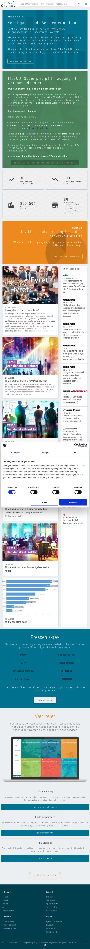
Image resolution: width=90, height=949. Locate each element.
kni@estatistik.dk (38, 128)
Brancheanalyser (9, 928)
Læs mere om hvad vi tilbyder (67, 257)
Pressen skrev (45, 700)
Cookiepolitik (51, 928)
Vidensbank (51, 900)
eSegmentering (21, 94)
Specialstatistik (52, 904)
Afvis (44, 502)
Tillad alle (73, 502)
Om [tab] (74, 453)
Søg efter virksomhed (45, 833)
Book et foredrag (53, 911)
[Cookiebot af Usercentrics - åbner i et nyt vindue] (76, 445)
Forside (5, 897)
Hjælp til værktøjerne (54, 921)
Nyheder (49, 897)
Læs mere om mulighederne (45, 807)
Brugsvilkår (50, 925)
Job (4, 907)
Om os (5, 904)
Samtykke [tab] (15, 453)
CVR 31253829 (82, 943)
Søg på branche (45, 858)
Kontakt (5, 900)
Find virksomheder (9, 925)
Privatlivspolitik (52, 932)
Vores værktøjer (52, 907)
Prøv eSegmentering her (21, 61)
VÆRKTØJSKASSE (45, 875)
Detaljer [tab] (45, 453)
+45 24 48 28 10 (69, 943)
